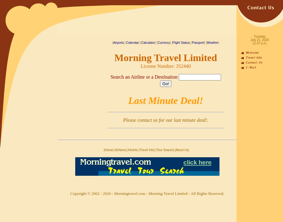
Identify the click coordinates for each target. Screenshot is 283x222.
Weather (213, 42)
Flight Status (181, 42)
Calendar (132, 42)
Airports (118, 42)
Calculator (148, 42)
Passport (198, 42)
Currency (164, 42)
